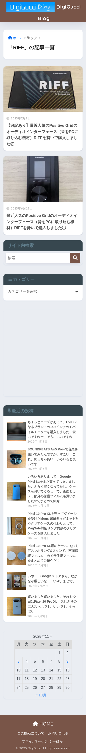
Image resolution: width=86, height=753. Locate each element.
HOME (43, 724)
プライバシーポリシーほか (42, 741)
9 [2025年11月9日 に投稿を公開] (68, 661)
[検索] (75, 258)
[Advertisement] (43, 353)
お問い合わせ (58, 733)
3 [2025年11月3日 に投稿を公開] (18, 661)
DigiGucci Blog (43, 10)
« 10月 (41, 695)
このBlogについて (30, 733)
